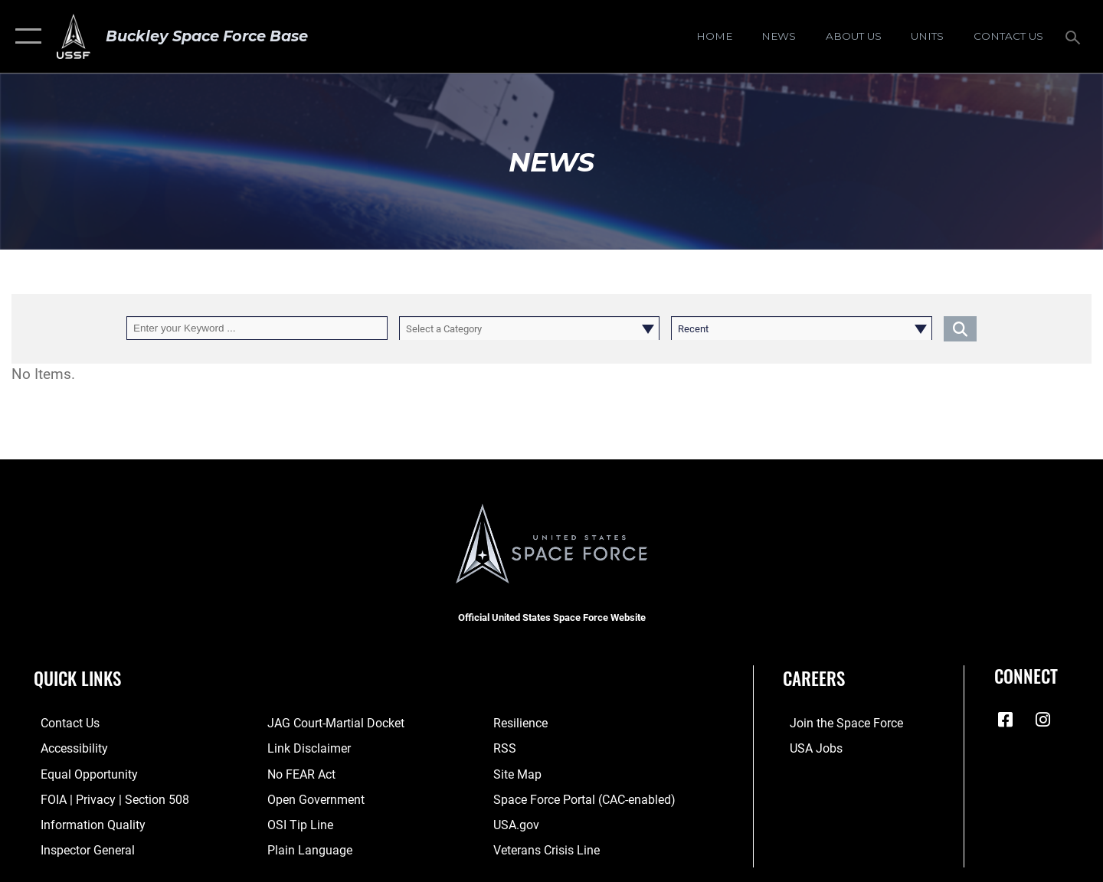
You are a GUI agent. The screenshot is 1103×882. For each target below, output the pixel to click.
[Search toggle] (1075, 36)
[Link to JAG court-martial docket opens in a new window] (331, 723)
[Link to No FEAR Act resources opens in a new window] (298, 773)
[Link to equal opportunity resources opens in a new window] (79, 773)
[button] (25, 36)
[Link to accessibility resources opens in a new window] (67, 748)
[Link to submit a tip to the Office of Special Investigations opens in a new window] (295, 823)
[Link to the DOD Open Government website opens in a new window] (310, 798)
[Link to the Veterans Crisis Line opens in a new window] (547, 848)
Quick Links (77, 678)
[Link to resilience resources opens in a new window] (522, 723)
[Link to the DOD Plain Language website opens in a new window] (303, 848)
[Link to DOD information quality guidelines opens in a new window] (83, 823)
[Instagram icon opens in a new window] (1043, 719)
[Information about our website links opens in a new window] (305, 748)
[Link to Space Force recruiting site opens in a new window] (837, 723)
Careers (814, 678)
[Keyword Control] (257, 328)
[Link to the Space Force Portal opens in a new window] (582, 798)
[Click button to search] (960, 328)
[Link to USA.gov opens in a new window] (517, 823)
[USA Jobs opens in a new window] (808, 748)
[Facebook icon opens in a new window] (1005, 719)
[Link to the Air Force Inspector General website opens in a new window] (79, 848)
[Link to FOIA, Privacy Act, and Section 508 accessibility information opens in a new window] (104, 798)
